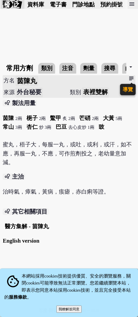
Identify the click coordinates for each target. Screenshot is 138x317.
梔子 (32, 118)
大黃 (108, 118)
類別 (46, 68)
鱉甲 (55, 118)
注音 (67, 68)
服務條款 (18, 297)
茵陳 (8, 118)
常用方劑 (19, 68)
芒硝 (84, 118)
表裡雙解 (95, 92)
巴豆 (61, 127)
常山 (8, 127)
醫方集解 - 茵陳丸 (27, 226)
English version (21, 241)
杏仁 (32, 127)
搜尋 (109, 68)
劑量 (88, 68)
